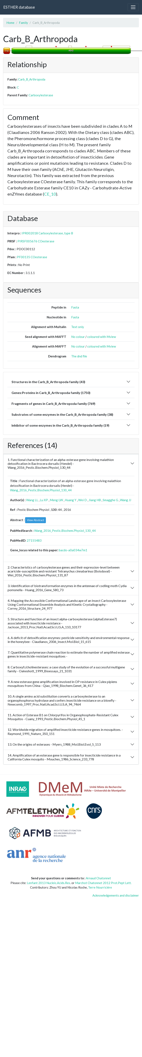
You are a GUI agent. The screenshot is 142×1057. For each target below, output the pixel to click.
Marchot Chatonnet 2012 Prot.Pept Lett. (103, 883)
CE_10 (50, 193)
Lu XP (44, 500)
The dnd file (79, 356)
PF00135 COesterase (32, 257)
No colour (78, 337)
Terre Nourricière (100, 887)
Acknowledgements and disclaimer (115, 895)
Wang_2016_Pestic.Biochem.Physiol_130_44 (41, 490)
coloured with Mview (101, 337)
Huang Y (70, 500)
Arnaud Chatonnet (98, 878)
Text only (77, 327)
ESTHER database (19, 7)
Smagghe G (110, 500)
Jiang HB (95, 500)
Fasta (75, 307)
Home (10, 22)
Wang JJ (125, 500)
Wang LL (32, 500)
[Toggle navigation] (133, 7)
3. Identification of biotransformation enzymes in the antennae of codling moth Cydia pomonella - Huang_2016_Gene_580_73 (67, 588)
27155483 (34, 540)
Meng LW (56, 500)
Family (23, 22)
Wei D (82, 500)
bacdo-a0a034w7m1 (73, 550)
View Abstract (35, 520)
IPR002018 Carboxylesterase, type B (47, 233)
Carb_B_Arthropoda (31, 79)
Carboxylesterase (41, 95)
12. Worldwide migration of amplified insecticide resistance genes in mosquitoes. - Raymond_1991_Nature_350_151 (65, 731)
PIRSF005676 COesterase (35, 241)
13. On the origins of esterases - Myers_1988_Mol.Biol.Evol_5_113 (54, 744)
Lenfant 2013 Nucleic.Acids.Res (48, 883)
